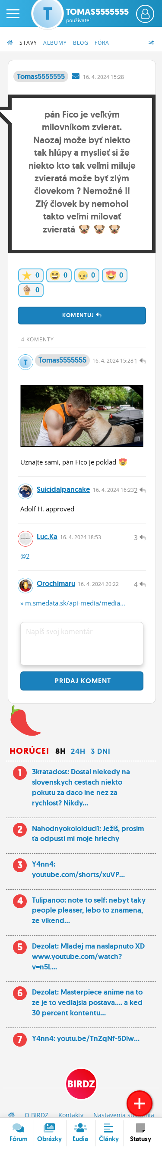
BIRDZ (81, 1084)
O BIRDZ (36, 1115)
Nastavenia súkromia (123, 1115)
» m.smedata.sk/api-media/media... (72, 603)
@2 (25, 556)
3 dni (101, 751)
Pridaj (82, 680)
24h (78, 751)
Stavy (28, 42)
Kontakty (70, 1115)
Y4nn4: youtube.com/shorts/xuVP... (78, 869)
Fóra (102, 42)
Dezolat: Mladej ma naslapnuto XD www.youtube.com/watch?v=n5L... (88, 956)
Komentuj (82, 315)
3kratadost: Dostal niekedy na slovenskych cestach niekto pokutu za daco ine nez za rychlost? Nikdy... (81, 787)
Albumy (55, 42)
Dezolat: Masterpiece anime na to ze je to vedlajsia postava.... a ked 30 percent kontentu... (87, 1002)
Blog (81, 42)
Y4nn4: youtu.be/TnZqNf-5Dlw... (86, 1038)
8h (60, 751)
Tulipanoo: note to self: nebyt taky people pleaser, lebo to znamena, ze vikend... (89, 910)
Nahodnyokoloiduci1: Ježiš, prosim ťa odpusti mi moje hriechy (88, 834)
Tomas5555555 (97, 15)
